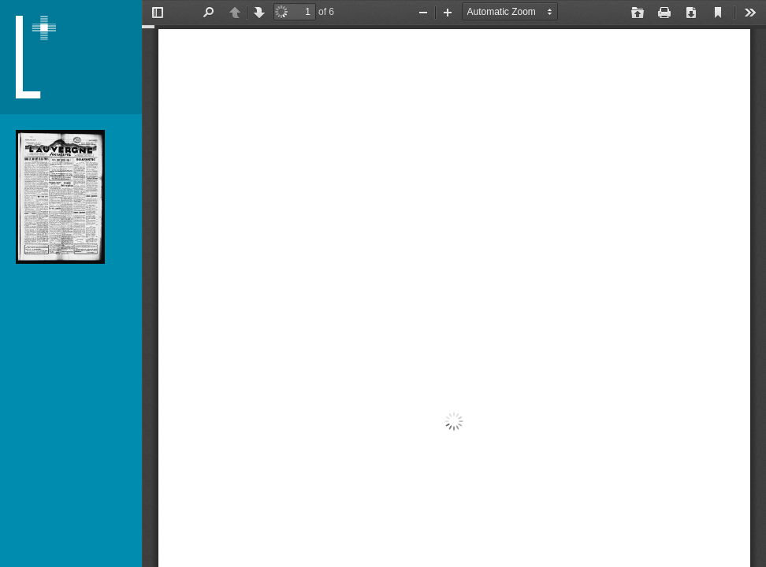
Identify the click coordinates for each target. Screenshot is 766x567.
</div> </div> (454, 283)
